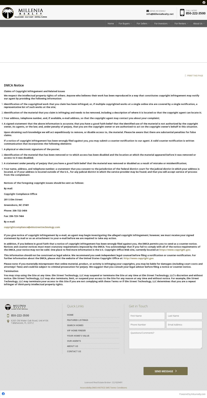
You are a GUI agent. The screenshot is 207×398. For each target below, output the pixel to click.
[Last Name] (184, 315)
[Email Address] (184, 324)
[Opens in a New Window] (204, 2)
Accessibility (86, 388)
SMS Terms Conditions (116, 388)
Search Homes (75, 325)
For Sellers (142, 24)
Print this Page (194, 75)
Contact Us (74, 351)
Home (111, 24)
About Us (197, 24)
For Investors (161, 24)
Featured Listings (77, 320)
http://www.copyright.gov (139, 258)
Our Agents (74, 340)
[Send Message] (166, 371)
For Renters (180, 24)
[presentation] (166, 358)
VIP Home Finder (76, 330)
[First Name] (147, 315)
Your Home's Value (78, 335)
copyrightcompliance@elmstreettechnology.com (32, 227)
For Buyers (124, 24)
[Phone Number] (147, 324)
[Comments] (165, 339)
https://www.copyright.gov (175, 249)
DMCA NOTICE (98, 388)
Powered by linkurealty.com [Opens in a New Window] (192, 394)
